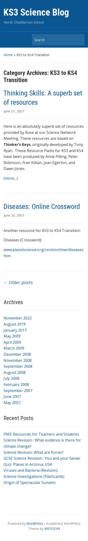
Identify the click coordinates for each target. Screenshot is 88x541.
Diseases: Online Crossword (42, 206)
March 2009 (14, 348)
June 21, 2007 (14, 111)
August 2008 (15, 372)
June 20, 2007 (14, 215)
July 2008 (11, 378)
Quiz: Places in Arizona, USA (28, 464)
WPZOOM (52, 528)
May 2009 (12, 336)
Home (8, 55)
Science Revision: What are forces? (34, 452)
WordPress (35, 523)
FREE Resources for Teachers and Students (41, 434)
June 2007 (12, 396)
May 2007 (12, 402)
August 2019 (15, 324)
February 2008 (16, 384)
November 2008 (18, 360)
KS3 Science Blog (36, 12)
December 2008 (17, 354)
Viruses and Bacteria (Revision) (31, 470)
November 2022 (18, 318)
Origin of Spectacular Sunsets (30, 482)
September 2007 (18, 390)
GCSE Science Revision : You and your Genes (42, 458)
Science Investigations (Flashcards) (34, 476)
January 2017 (15, 330)
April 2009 (12, 342)
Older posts (18, 282)
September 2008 (18, 366)
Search (78, 40)
